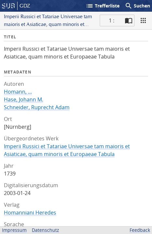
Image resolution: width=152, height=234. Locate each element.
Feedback (140, 230)
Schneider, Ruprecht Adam (37, 107)
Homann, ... (18, 91)
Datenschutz (45, 230)
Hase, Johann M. (23, 99)
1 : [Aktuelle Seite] (111, 20)
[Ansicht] (143, 20)
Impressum (14, 230)
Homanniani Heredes (30, 212)
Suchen (137, 6)
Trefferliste (103, 6)
